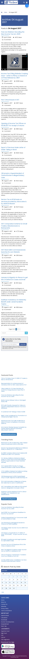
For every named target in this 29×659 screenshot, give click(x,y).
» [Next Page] (19, 329)
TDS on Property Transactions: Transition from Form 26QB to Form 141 (13, 555)
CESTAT (3, 637)
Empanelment (5, 624)
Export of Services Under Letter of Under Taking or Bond (13, 148)
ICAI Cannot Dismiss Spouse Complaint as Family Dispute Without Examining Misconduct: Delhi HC (13, 428)
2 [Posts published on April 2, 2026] (13, 576)
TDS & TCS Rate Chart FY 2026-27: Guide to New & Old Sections (14, 379)
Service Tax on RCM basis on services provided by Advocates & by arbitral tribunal (13, 201)
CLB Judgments (5, 639)
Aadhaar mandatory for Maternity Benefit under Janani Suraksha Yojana (13, 302)
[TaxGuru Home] (11, 2)
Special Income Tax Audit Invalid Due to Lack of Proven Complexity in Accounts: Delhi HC (13, 422)
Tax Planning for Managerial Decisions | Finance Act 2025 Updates (13, 523)
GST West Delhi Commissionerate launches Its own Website (13, 251)
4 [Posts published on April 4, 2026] (21, 576)
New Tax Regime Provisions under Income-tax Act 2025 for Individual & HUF (14, 550)
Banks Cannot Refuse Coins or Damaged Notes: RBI (13, 400)
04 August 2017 (13, 12)
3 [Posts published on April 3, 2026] (17, 576)
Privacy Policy (4, 608)
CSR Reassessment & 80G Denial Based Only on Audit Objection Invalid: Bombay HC (14, 477)
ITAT (2, 635)
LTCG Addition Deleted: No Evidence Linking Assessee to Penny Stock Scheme (14, 472)
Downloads (4, 620)
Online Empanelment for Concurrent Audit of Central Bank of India (14, 518)
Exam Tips (4, 626)
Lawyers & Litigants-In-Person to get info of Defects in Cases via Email (14, 278)
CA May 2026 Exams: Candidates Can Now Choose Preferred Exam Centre (14, 560)
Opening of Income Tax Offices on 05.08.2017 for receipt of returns (13, 124)
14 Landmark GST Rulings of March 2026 (13, 412)
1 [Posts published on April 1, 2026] (9, 576)
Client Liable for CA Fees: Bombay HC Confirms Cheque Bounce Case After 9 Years (13, 390)
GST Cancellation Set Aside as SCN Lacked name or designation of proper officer (14, 487)
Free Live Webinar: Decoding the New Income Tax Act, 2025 (12, 33)
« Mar (2, 592)
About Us (3, 602)
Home (2, 600)
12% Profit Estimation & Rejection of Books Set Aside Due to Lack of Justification (13, 482)
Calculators (4, 617)
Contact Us (4, 604)
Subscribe (23, 344)
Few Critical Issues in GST (10, 100)
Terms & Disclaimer (6, 610)
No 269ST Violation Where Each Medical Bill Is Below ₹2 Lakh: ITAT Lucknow (14, 453)
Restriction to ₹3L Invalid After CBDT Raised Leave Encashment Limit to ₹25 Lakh (14, 443)
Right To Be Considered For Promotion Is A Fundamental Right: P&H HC (14, 416)
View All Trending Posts (9, 499)
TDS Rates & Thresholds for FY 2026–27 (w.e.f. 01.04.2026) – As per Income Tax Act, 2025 (14, 534)
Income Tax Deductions (7, 622)
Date (5, 12)
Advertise (3, 606)
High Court (4, 633)
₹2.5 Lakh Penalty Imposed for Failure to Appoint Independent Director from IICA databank (13, 406)
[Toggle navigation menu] (2, 2)
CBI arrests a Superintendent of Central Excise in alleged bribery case (12, 175)
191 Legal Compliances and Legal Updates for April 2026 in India (13, 540)
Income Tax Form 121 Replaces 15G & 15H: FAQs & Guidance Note (13, 545)
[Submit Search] (26, 333)
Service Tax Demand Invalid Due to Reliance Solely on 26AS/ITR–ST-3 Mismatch (14, 448)
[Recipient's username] (10, 344)
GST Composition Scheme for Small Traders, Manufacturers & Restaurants (14, 226)
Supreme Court (5, 631)
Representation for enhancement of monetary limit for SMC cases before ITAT (14, 384)
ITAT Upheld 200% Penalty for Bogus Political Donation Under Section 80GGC (13, 466)
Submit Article (5, 615)
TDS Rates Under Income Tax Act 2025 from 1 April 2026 (14, 528)
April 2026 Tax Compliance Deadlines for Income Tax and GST (13, 513)
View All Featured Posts (9, 434)
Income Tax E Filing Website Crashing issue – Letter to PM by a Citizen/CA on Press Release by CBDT (14, 76)
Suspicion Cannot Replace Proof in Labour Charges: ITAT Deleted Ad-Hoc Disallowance (13, 493)
